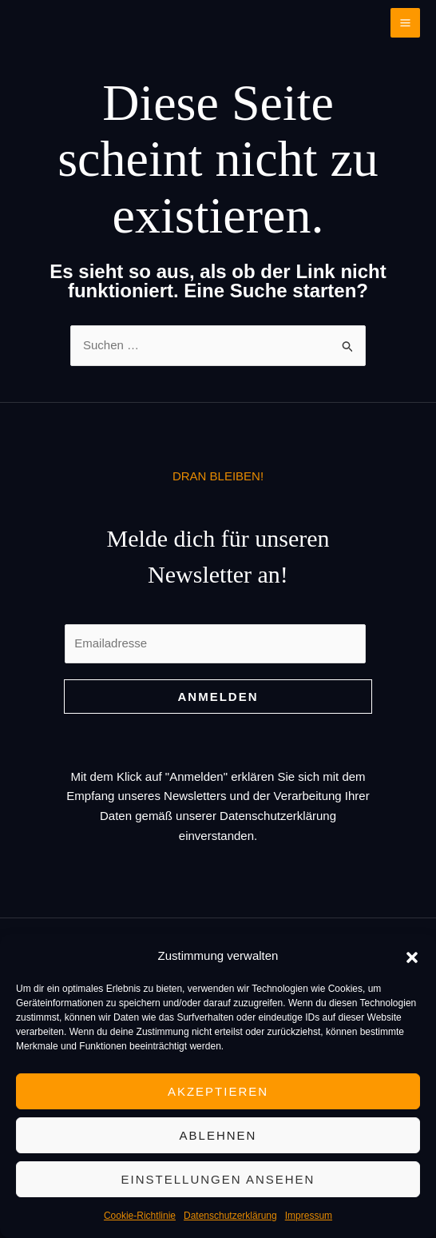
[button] (412, 956)
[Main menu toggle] (405, 23)
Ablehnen (218, 1135)
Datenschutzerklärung (230, 1215)
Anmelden (218, 696)
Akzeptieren (218, 1091)
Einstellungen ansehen (218, 1179)
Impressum (308, 1215)
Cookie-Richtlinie (140, 1215)
